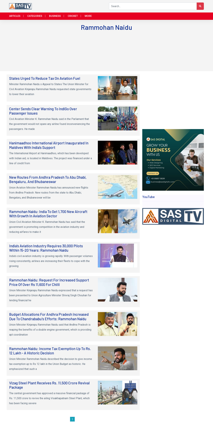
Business (55, 15)
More (88, 15)
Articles (14, 15)
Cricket (73, 15)
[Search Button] (200, 6)
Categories (34, 15)
